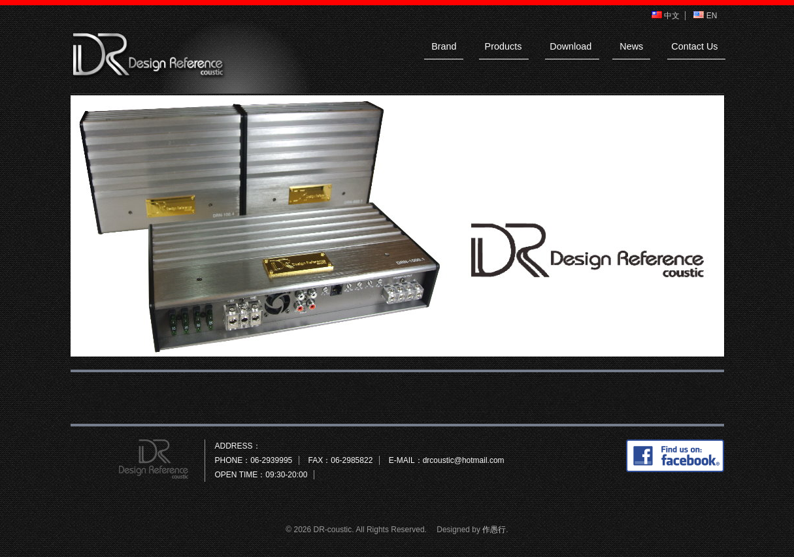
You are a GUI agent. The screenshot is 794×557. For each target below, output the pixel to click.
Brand (443, 46)
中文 (666, 15)
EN (705, 15)
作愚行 (494, 529)
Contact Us (694, 46)
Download (570, 46)
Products (503, 46)
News (631, 46)
